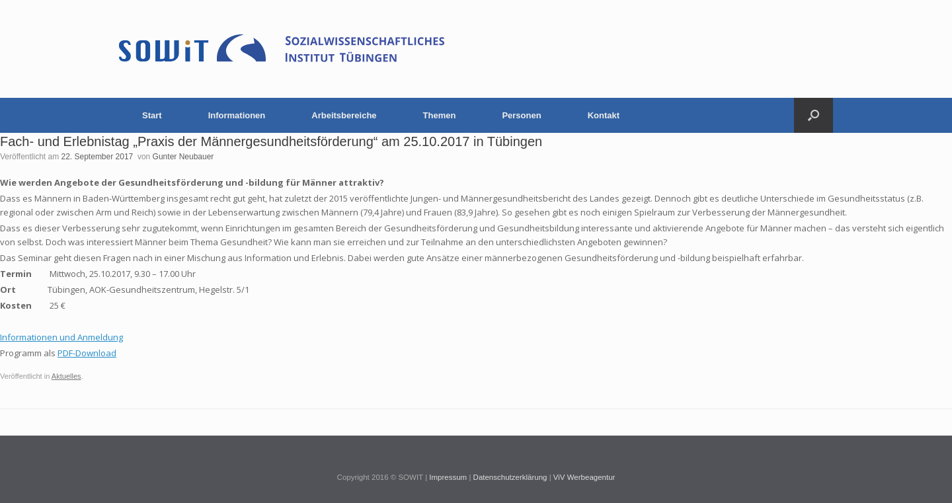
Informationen (237, 115)
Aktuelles (66, 376)
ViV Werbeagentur (584, 477)
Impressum (448, 477)
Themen (439, 115)
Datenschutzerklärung (510, 477)
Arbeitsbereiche (343, 115)
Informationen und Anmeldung (61, 337)
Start (152, 115)
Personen (521, 115)
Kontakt (603, 115)
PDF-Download (87, 353)
